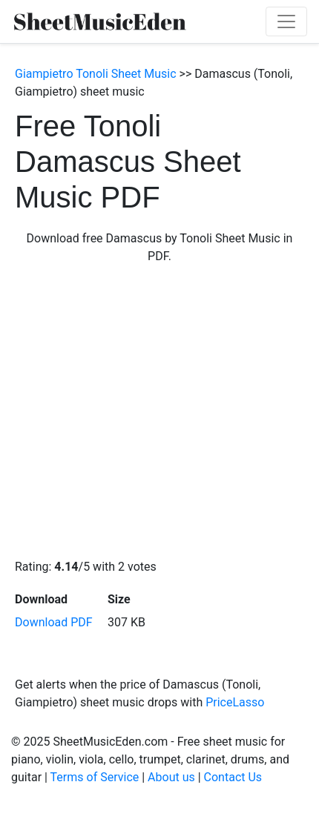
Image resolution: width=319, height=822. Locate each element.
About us (171, 777)
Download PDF (54, 622)
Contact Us (233, 777)
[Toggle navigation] (286, 21)
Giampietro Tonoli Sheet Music (96, 74)
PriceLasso (234, 702)
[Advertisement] (139, 412)
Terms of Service (94, 777)
